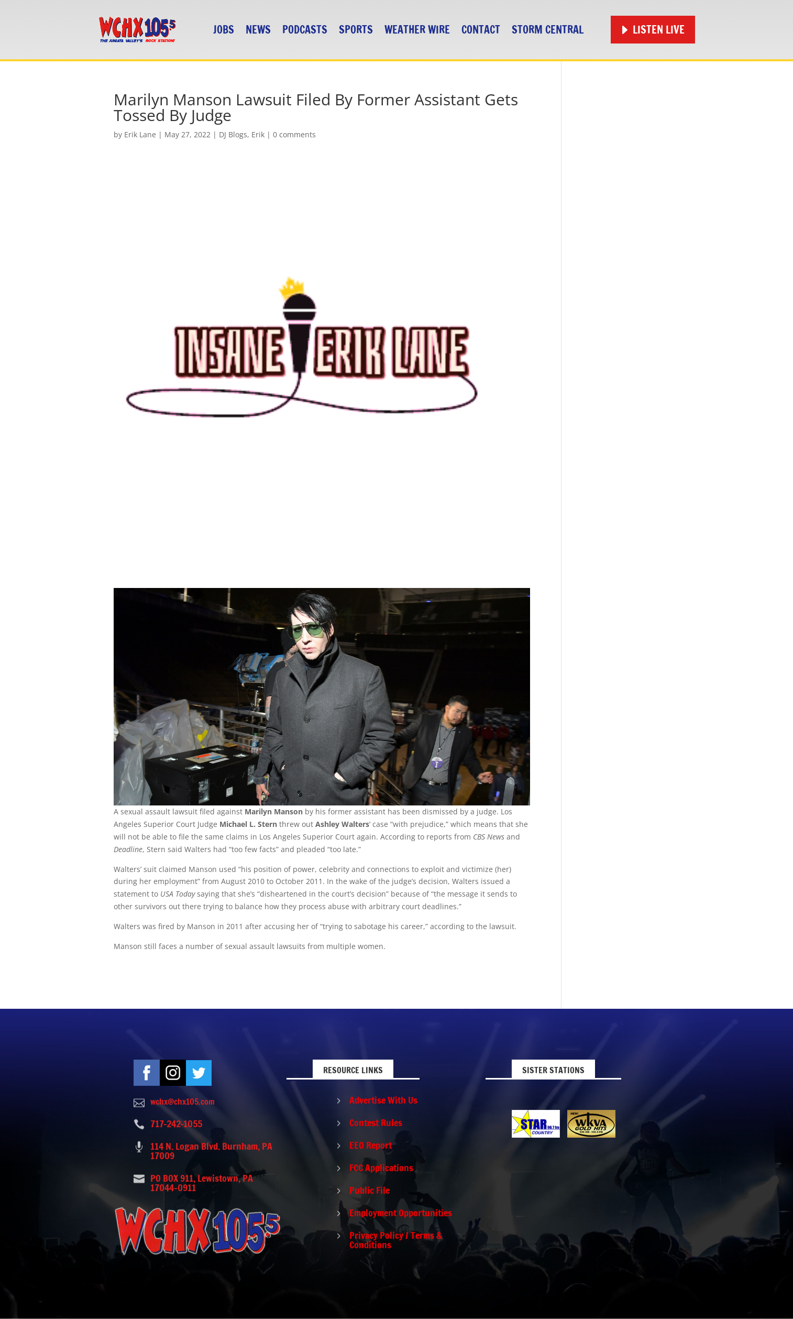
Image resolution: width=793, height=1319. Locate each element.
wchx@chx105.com (182, 1101)
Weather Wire (417, 29)
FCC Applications (381, 1167)
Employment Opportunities (400, 1212)
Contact (480, 29)
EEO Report (370, 1145)
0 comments (294, 134)
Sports (356, 29)
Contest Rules (375, 1122)
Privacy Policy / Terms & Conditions (395, 1239)
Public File (369, 1190)
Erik (258, 134)
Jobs (223, 29)
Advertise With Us (383, 1100)
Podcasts (304, 29)
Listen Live (659, 29)
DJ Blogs (233, 134)
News (258, 29)
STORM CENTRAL (547, 29)
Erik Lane (140, 134)
